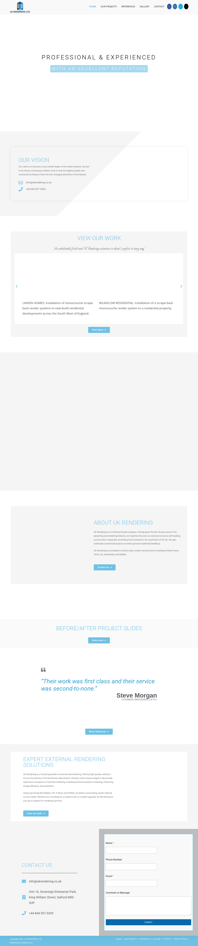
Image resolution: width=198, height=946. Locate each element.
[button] (17, 286)
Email (110, 876)
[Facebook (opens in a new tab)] (169, 6)
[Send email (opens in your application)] (180, 6)
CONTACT (167, 939)
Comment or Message (118, 892)
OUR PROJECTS (130, 939)
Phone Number (114, 859)
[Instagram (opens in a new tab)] (175, 6)
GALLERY (157, 939)
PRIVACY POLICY (181, 939)
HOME (118, 939)
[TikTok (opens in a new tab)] (186, 6)
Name (110, 843)
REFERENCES (144, 939)
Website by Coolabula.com (21, 942)
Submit (148, 922)
